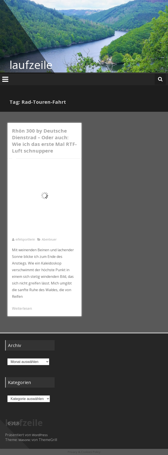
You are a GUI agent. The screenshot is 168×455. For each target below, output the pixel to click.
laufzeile (31, 64)
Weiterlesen (22, 308)
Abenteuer (49, 239)
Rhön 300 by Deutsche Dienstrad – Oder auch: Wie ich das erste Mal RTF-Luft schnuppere (44, 140)
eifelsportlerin (25, 239)
